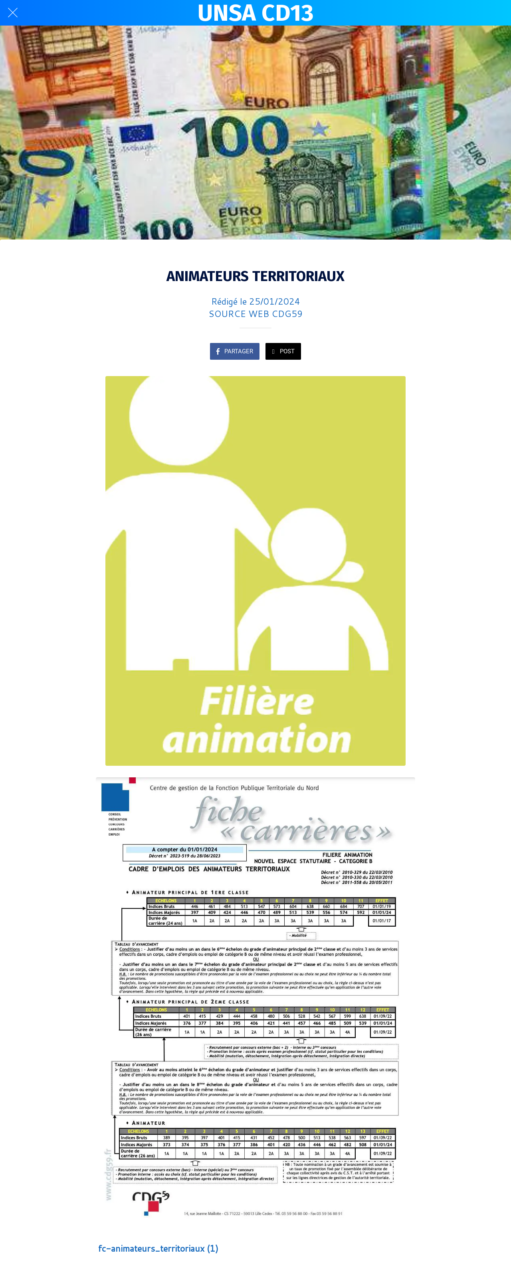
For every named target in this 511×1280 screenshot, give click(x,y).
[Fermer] (13, 13)
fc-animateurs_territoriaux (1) (158, 1248)
